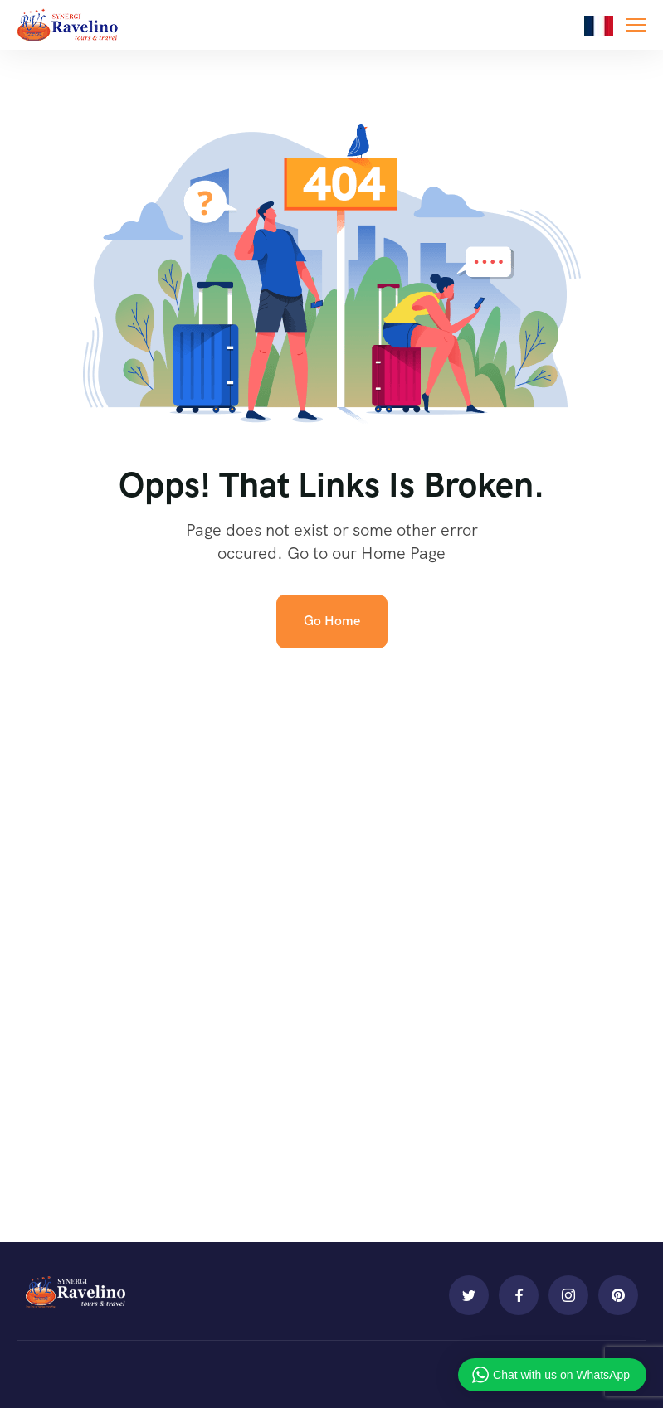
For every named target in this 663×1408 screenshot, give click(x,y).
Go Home (332, 620)
